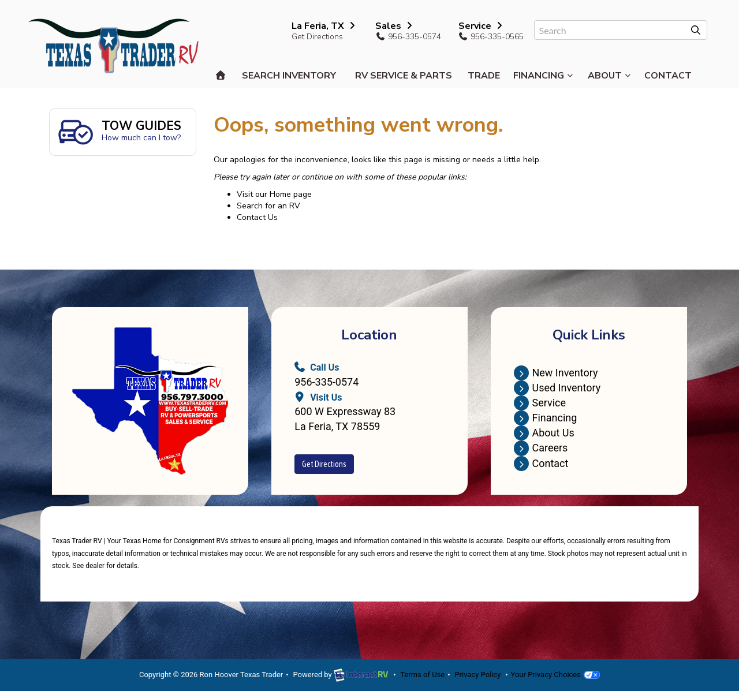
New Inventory (556, 373)
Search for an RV (268, 205)
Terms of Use (422, 674)
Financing (543, 75)
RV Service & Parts (403, 75)
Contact (668, 75)
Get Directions (317, 36)
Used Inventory (557, 388)
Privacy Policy (477, 674)
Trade (484, 75)
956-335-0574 (326, 382)
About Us (544, 433)
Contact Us (257, 217)
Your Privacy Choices (555, 674)
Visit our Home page (274, 194)
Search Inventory (289, 75)
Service (540, 403)
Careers (541, 448)
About (610, 75)
